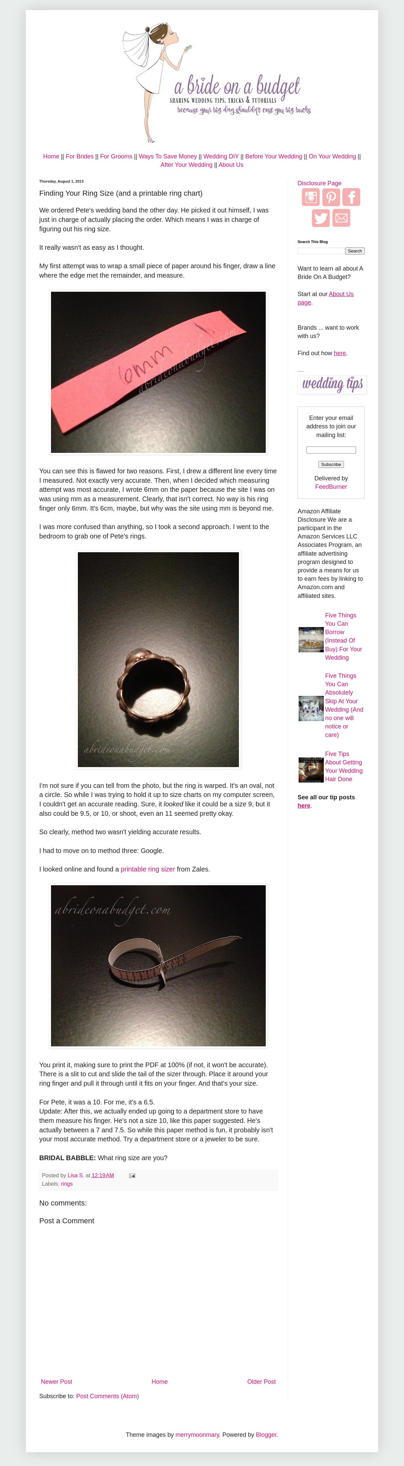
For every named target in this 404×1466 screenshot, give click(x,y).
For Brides (80, 156)
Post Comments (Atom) (107, 1396)
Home (51, 156)
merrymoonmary (197, 1434)
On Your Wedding (332, 156)
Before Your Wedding (273, 156)
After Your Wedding (186, 164)
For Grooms (116, 156)
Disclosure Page (320, 183)
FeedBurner (331, 486)
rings (67, 1184)
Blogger (266, 1434)
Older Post (261, 1381)
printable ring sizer (148, 869)
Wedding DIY (221, 156)
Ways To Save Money (168, 156)
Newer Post (56, 1381)
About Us (231, 164)
